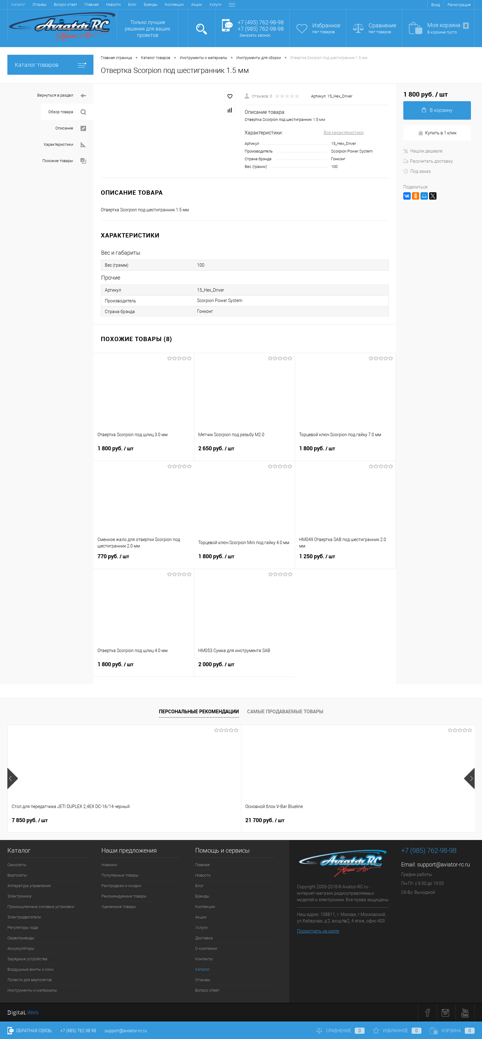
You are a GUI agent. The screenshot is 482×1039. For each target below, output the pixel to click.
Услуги (142, 4)
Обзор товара (67, 112)
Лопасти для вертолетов (29, 979)
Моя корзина (448, 25)
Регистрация (459, 4)
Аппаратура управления (29, 885)
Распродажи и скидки (121, 885)
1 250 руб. (345, 560)
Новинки (109, 864)
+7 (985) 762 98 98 (78, 1030)
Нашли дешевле (422, 151)
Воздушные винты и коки (30, 969)
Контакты (215, 4)
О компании (189, 4)
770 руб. (143, 560)
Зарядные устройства (27, 959)
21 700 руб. (124, 820)
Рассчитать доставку (428, 161)
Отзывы (202, 979)
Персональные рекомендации (199, 711)
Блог (59, 4)
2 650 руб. (244, 452)
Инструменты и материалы (32, 990)
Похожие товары (64, 161)
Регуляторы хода (22, 927)
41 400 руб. (405, 820)
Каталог (202, 969)
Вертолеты (17, 875)
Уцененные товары (118, 906)
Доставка (164, 4)
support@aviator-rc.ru (443, 864)
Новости (40, 4)
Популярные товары (120, 875)
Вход (435, 4)
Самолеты (16, 864)
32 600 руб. (218, 820)
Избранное (326, 25)
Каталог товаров (50, 65)
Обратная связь (29, 1030)
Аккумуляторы (20, 948)
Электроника (19, 896)
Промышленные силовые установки (40, 906)
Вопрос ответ (207, 990)
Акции (123, 4)
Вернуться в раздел (61, 96)
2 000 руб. (244, 668)
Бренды (77, 4)
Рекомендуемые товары (124, 896)
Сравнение (382, 25)
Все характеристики (344, 132)
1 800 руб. (143, 452)
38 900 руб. (311, 820)
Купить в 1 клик (437, 133)
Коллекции (101, 4)
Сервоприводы (20, 938)
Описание (70, 128)
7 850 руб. (30, 820)
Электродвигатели (24, 917)
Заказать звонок (255, 35)
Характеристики (65, 145)
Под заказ (417, 171)
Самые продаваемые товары (285, 711)
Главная (18, 4)
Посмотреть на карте (318, 931)
